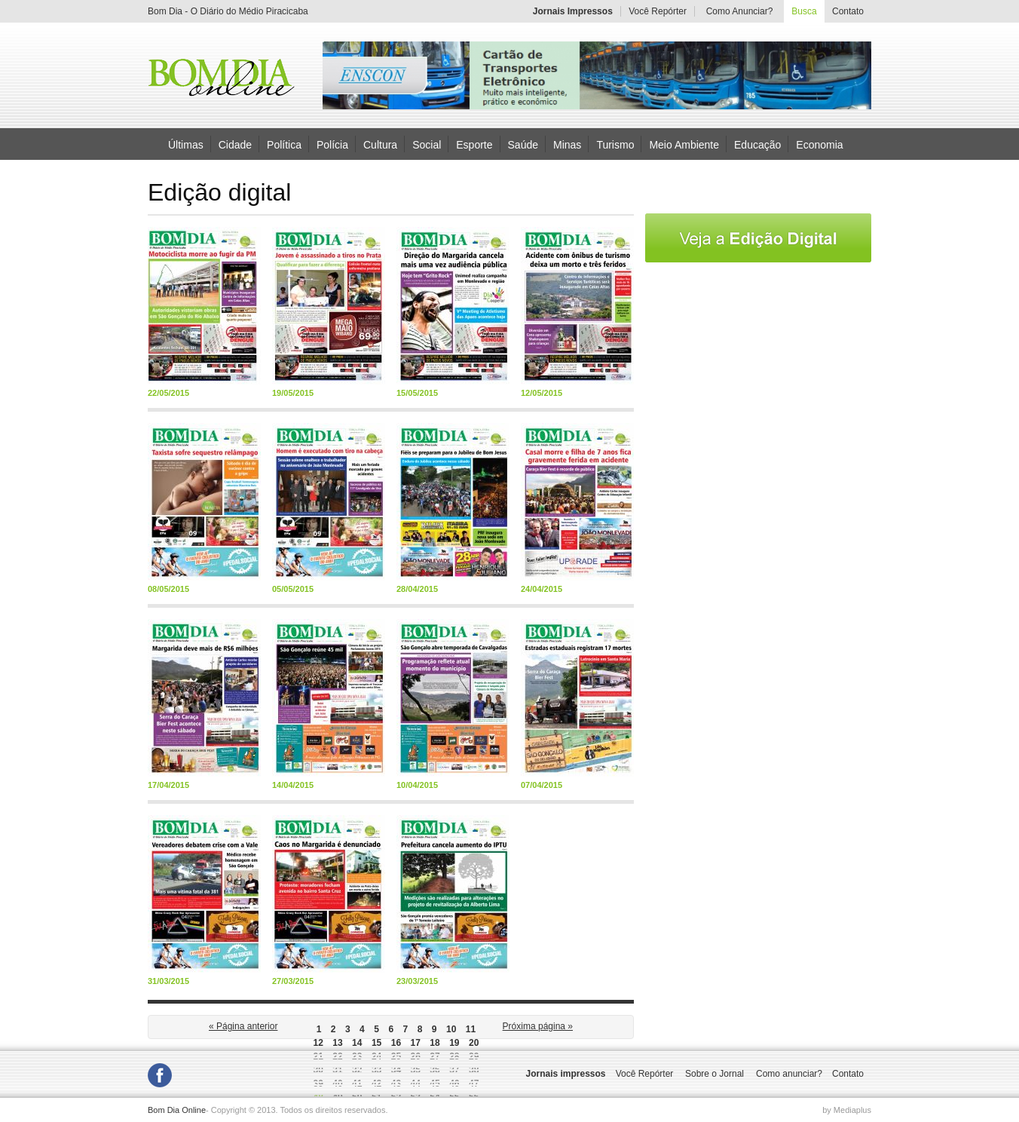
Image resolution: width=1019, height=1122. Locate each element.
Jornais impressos (565, 1073)
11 (471, 1029)
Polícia (332, 144)
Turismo (615, 144)
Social (426, 144)
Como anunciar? (789, 1073)
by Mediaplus (846, 1109)
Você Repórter (658, 11)
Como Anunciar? (739, 11)
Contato (848, 11)
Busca (803, 11)
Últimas (185, 144)
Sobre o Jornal (714, 1073)
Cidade (235, 144)
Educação (757, 144)
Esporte (474, 144)
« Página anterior (243, 1026)
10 (451, 1029)
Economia (819, 144)
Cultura (380, 144)
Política (284, 144)
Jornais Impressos (573, 11)
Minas (567, 144)
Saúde (523, 144)
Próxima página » (538, 1026)
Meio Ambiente (684, 144)
